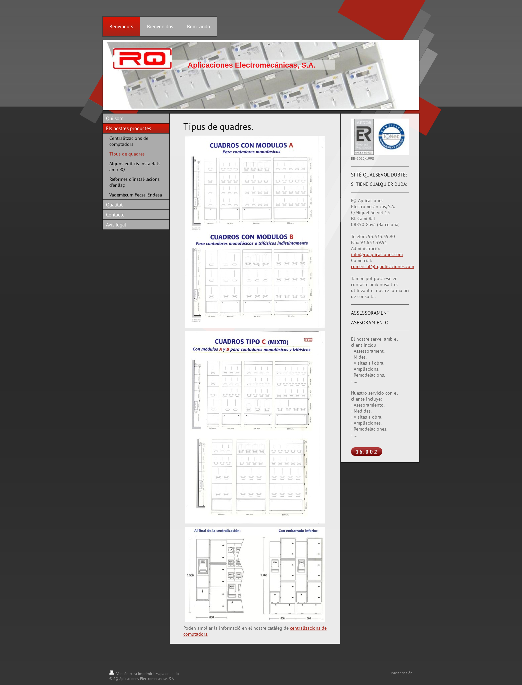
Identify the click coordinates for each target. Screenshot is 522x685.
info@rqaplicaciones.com (377, 254)
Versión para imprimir (131, 673)
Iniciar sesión (402, 672)
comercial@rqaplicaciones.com (382, 266)
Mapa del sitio (167, 673)
